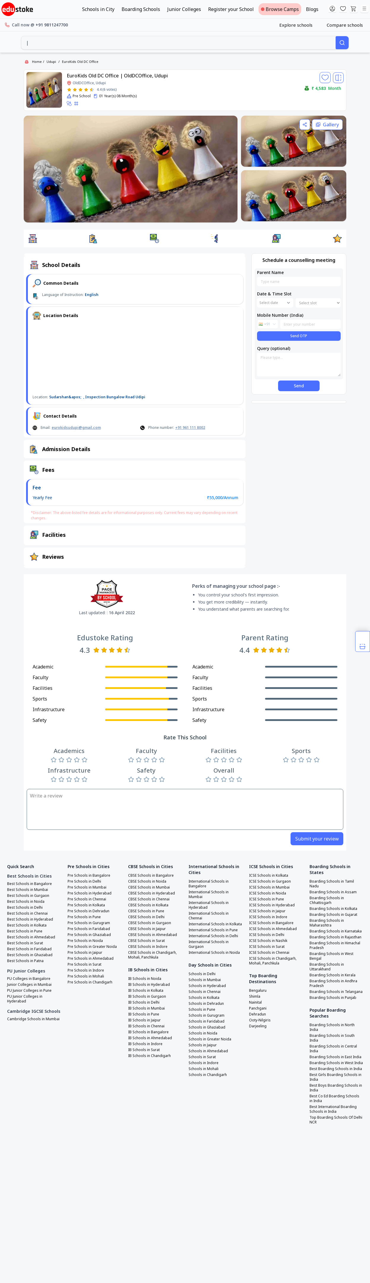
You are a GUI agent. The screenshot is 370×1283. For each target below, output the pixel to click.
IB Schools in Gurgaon (147, 996)
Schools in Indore (204, 1063)
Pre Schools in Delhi (84, 881)
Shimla (254, 996)
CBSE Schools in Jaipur (147, 929)
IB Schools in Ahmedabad (150, 1038)
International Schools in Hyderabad (209, 905)
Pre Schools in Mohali (86, 976)
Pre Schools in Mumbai (87, 887)
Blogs (312, 9)
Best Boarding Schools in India (336, 1068)
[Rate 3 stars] (80, 89)
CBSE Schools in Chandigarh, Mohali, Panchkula (152, 955)
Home (37, 61)
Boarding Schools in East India (335, 1057)
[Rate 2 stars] (74, 89)
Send (299, 386)
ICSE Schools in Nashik (268, 940)
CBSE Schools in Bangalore (151, 875)
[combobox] (178, 43)
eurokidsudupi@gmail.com (76, 427)
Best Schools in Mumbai (27, 889)
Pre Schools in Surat (84, 964)
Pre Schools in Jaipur (85, 952)
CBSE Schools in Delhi (146, 917)
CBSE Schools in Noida (147, 881)
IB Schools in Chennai (146, 1026)
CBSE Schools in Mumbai (149, 887)
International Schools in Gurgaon (209, 944)
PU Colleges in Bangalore (28, 978)
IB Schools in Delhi (144, 1002)
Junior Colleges (184, 9)
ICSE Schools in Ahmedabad (273, 929)
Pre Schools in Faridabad (89, 929)
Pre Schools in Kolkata (86, 905)
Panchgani (258, 1008)
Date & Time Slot (274, 294)
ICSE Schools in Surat (267, 946)
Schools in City (98, 9)
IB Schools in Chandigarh (149, 1055)
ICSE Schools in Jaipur (267, 911)
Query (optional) (273, 348)
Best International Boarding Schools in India (333, 1109)
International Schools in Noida (214, 952)
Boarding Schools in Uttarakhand (327, 967)
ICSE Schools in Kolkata (268, 875)
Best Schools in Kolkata (27, 925)
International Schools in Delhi (213, 936)
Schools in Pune (202, 1009)
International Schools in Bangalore (209, 884)
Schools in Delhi (202, 974)
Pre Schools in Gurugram (89, 923)
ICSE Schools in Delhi (266, 934)
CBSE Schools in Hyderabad (151, 893)
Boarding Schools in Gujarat (333, 914)
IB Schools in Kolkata (145, 990)
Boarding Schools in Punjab (333, 997)
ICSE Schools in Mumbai (269, 887)
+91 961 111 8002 (190, 427)
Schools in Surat (202, 1057)
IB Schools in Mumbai (146, 1008)
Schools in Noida (203, 1033)
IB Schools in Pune (143, 1014)
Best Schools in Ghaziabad (29, 955)
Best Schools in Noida (25, 901)
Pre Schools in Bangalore (89, 875)
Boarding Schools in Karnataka (336, 931)
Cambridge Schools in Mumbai (33, 1019)
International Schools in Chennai (209, 916)
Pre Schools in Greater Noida (92, 946)
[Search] (342, 42)
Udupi (51, 61)
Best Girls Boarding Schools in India (335, 1077)
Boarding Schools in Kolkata (333, 908)
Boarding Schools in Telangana (336, 991)
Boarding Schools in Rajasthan (335, 937)
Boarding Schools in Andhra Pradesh (333, 983)
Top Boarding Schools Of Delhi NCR (336, 1120)
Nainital (255, 1002)
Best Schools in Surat (25, 943)
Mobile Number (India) (280, 315)
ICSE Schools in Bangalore (271, 923)
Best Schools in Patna (25, 961)
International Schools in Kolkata (215, 924)
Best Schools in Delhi (25, 907)
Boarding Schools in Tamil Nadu (332, 884)
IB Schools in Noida (144, 978)
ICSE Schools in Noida (267, 893)
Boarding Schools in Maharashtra (327, 923)
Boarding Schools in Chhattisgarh (327, 900)
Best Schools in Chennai (27, 913)
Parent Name (270, 272)
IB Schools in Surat (144, 1050)
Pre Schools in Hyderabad (89, 893)
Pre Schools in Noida (85, 940)
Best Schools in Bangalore (29, 883)
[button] (33, 238)
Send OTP (298, 335)
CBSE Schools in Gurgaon (149, 923)
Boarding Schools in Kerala (332, 975)
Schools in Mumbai (205, 980)
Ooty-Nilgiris (260, 1020)
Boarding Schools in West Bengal (331, 956)
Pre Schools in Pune (84, 917)
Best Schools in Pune (24, 931)
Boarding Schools (141, 9)
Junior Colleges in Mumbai (29, 984)
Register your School (231, 9)
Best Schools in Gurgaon (28, 895)
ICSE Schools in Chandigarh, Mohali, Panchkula (272, 961)
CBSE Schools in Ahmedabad (152, 934)
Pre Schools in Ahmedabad (91, 958)
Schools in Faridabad (206, 1021)
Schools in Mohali (204, 1068)
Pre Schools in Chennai (87, 899)
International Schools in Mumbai (209, 894)
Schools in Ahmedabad (208, 1051)
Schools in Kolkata (204, 997)
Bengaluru (258, 990)
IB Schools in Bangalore (148, 1032)
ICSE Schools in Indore (268, 917)
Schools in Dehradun (206, 1003)
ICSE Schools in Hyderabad (272, 905)
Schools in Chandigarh (208, 1074)
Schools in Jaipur (203, 1045)
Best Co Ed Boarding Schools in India (334, 1098)
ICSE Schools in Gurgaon (270, 881)
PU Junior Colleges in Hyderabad (24, 999)
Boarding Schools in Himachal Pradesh (335, 945)
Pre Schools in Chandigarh (90, 982)
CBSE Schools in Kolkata (148, 905)
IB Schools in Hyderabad (149, 984)
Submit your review (317, 838)
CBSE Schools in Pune (146, 911)
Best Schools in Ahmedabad (31, 937)
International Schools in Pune (213, 930)
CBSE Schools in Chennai (149, 899)
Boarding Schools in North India (332, 1027)
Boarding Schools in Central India (333, 1048)
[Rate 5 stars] (91, 89)
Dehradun (257, 1014)
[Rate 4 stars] (86, 89)
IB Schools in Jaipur (144, 1020)
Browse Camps (280, 9)
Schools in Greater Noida (210, 1039)
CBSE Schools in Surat (146, 940)
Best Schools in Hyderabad (30, 919)
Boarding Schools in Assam (333, 892)
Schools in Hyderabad (207, 985)
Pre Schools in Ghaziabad (89, 934)
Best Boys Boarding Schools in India (336, 1088)
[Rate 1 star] (69, 89)
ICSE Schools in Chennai (269, 952)
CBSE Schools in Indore (148, 946)
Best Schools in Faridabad (29, 949)
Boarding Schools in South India (332, 1038)
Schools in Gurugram (206, 1015)
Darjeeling (258, 1026)
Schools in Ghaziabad (207, 1027)
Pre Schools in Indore (86, 970)
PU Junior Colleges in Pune (29, 990)
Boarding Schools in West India (336, 1063)
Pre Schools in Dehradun (88, 911)
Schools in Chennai (205, 991)
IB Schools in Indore (145, 1044)
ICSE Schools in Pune (266, 899)
